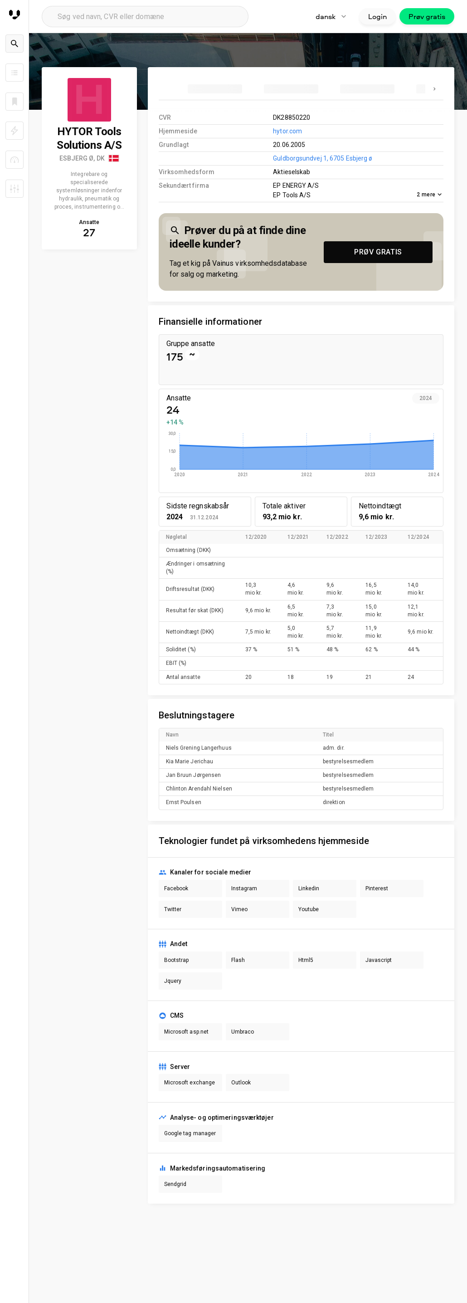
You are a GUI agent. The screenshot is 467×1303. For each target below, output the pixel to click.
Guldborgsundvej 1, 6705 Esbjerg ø (322, 158)
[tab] (215, 89)
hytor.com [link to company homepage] (287, 131)
